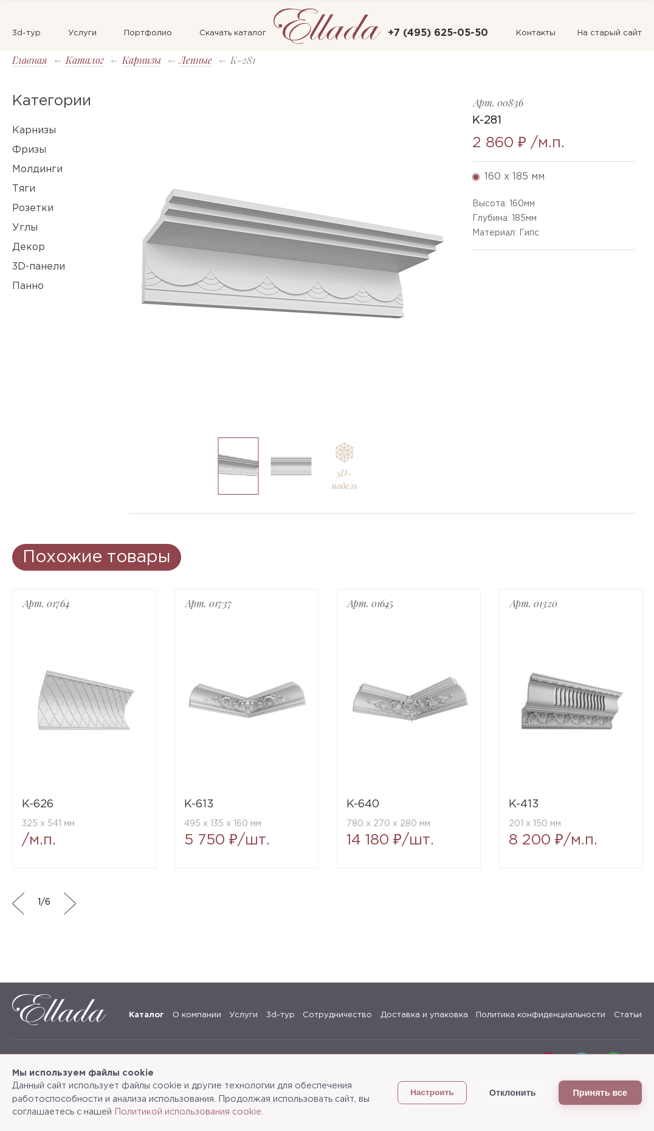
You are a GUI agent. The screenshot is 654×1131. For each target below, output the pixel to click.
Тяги (23, 188)
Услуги (82, 33)
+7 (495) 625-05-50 (438, 33)
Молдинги (37, 169)
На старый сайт (609, 33)
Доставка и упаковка (424, 1015)
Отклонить (512, 1093)
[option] (291, 260)
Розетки (32, 208)
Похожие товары (96, 557)
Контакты (536, 33)
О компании (197, 1015)
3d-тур (26, 33)
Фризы (29, 150)
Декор (28, 247)
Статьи (628, 1015)
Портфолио (148, 33)
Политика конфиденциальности (540, 1015)
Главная (29, 60)
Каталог (85, 60)
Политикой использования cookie (187, 1112)
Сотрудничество (337, 1015)
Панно (28, 286)
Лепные (195, 60)
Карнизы (141, 60)
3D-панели (38, 266)
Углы (25, 227)
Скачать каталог (232, 33)
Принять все (600, 1093)
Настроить (432, 1092)
